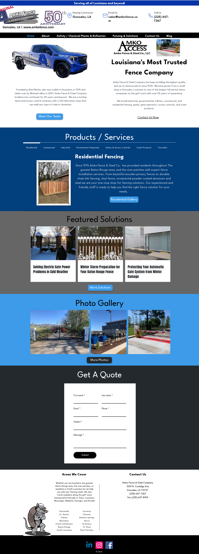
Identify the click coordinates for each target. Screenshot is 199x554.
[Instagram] (99, 545)
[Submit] (85, 455)
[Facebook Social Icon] (109, 545)
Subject (77, 422)
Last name (106, 395)
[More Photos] (99, 360)
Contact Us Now (148, 117)
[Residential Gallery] (124, 200)
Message (78, 435)
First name (78, 395)
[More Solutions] (100, 288)
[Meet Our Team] (49, 117)
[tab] (31, 147)
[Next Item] (165, 332)
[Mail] (105, 15)
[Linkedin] (89, 545)
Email (76, 408)
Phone (104, 408)
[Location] (69, 15)
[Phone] (150, 15)
